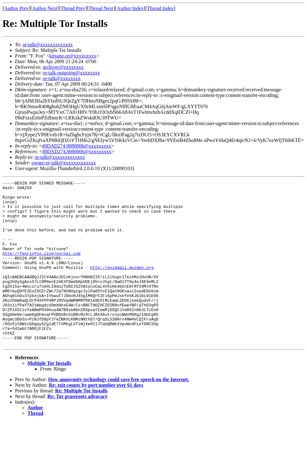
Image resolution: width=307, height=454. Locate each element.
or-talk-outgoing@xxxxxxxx (71, 72)
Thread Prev (73, 8)
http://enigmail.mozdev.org (122, 285)
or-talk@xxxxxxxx (62, 78)
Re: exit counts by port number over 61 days (96, 418)
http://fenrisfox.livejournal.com (41, 268)
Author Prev (16, 8)
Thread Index (160, 8)
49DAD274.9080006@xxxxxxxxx (76, 146)
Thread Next (100, 8)
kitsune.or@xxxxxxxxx (72, 55)
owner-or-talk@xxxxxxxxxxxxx (64, 162)
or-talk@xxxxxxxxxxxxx (47, 44)
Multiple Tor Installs (49, 396)
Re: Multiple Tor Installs (81, 423)
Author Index (130, 8)
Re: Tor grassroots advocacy (77, 429)
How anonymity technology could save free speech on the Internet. (118, 412)
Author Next (44, 8)
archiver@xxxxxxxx (63, 67)
